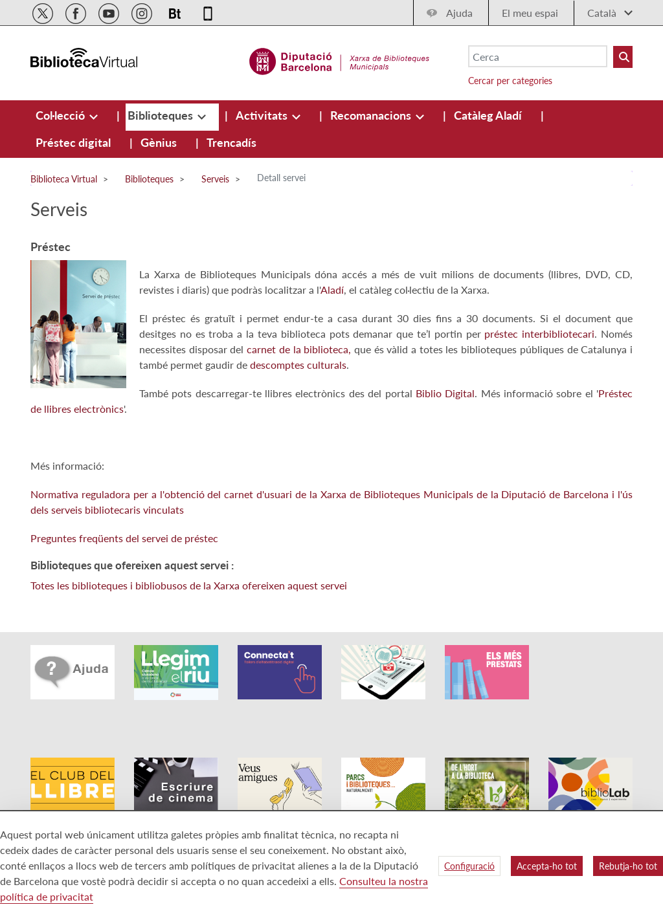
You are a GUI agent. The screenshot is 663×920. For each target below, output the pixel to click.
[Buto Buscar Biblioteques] (623, 57)
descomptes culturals (298, 364)
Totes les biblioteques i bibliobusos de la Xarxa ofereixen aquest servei (188, 585)
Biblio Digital (445, 393)
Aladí (332, 289)
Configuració (469, 865)
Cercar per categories (510, 80)
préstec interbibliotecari (539, 333)
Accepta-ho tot (547, 865)
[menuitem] (61, 115)
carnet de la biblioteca (297, 349)
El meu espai (530, 12)
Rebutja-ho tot (628, 865)
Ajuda (459, 12)
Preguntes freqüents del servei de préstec (124, 538)
